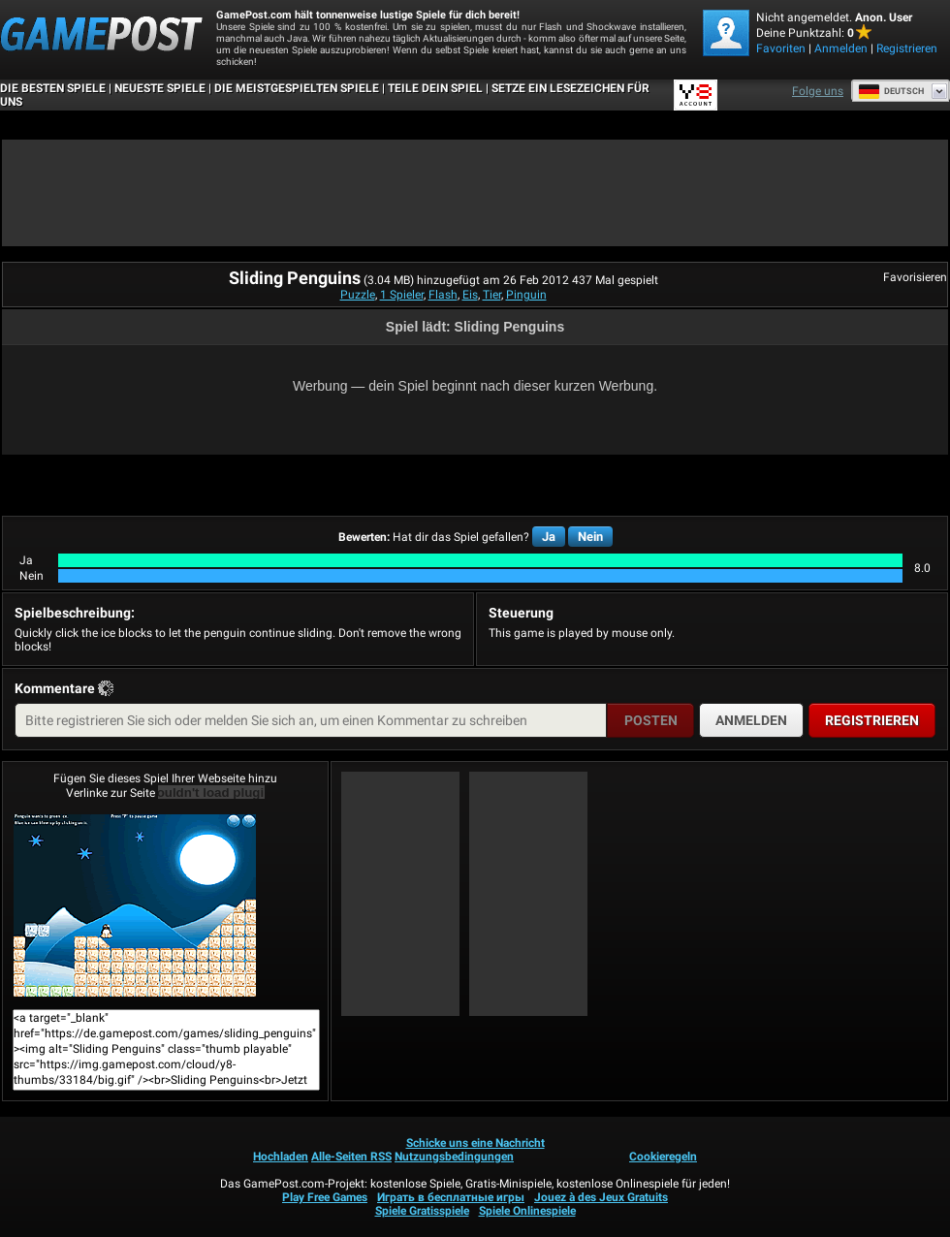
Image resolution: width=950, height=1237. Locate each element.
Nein (590, 536)
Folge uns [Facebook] (817, 91)
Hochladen (280, 1156)
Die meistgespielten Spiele (296, 88)
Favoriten (781, 48)
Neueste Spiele (160, 88)
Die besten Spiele (53, 88)
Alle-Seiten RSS (351, 1156)
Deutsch (891, 91)
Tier (492, 294)
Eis (470, 294)
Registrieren (906, 48)
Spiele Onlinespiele (527, 1211)
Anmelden (841, 48)
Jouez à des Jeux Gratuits (601, 1197)
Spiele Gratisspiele (422, 1211)
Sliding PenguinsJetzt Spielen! (135, 905)
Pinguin (526, 294)
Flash (443, 294)
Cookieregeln (663, 1156)
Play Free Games (324, 1197)
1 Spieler (402, 294)
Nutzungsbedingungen (454, 1156)
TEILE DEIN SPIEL (435, 88)
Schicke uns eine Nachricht (475, 1143)
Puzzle (357, 294)
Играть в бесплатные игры (450, 1197)
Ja (548, 536)
